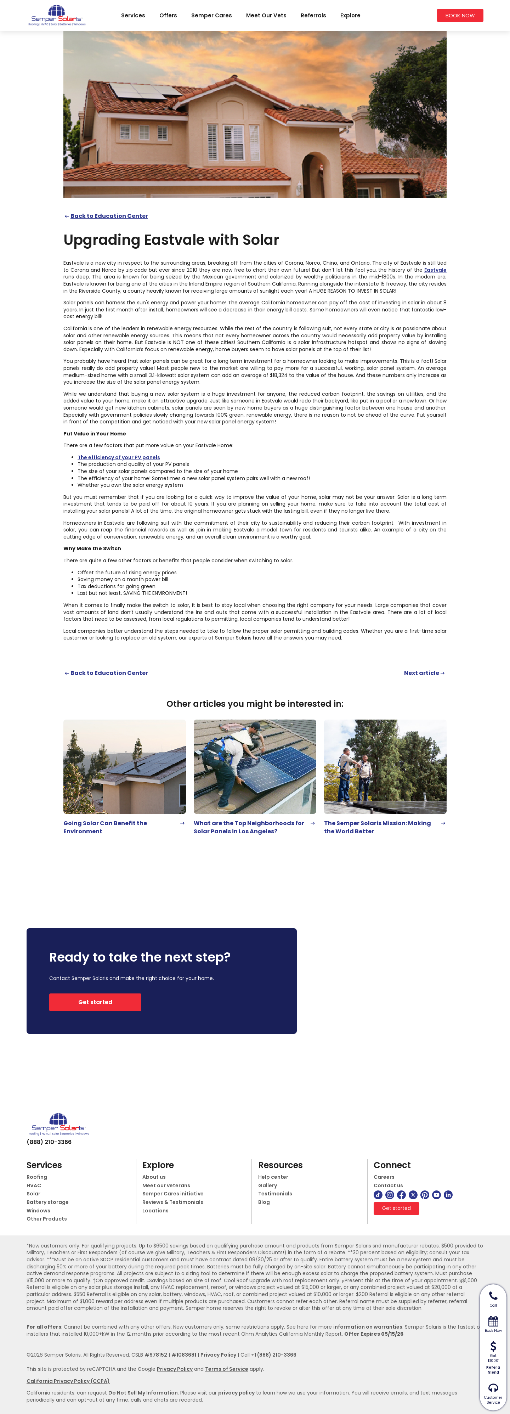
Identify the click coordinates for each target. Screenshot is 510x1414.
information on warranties (367, 1326)
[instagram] (389, 1194)
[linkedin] (448, 1194)
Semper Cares (211, 15)
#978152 (155, 1354)
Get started (95, 1002)
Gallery (267, 1185)
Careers (384, 1177)
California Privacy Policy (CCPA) (68, 1381)
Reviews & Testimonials (172, 1202)
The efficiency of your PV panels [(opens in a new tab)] (119, 457)
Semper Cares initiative (173, 1193)
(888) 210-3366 (49, 1142)
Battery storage (48, 1202)
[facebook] (401, 1194)
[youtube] (436, 1194)
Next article (421, 673)
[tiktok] (378, 1194)
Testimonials (275, 1193)
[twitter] (413, 1194)
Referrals (313, 15)
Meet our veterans (166, 1185)
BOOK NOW (460, 15)
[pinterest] (424, 1194)
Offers (168, 15)
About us (154, 1177)
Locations (155, 1210)
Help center (273, 1177)
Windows (38, 1210)
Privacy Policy (218, 1354)
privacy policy (236, 1392)
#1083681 (183, 1354)
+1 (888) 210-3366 (273, 1354)
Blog (264, 1202)
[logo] (57, 15)
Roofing (37, 1177)
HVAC (34, 1185)
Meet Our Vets (266, 15)
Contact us (388, 1185)
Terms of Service (226, 1369)
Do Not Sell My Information (143, 1392)
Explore (350, 15)
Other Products (47, 1219)
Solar (33, 1193)
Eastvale (435, 270)
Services (133, 15)
